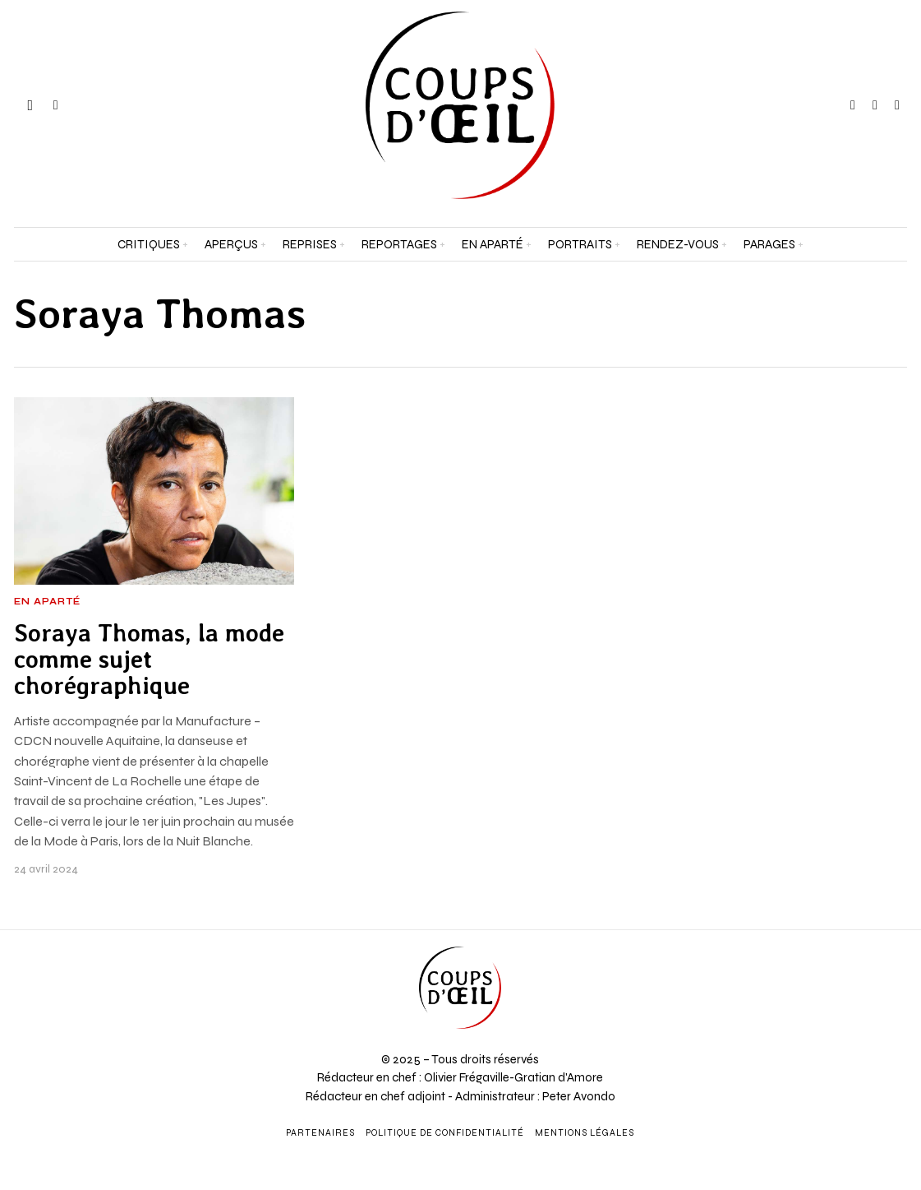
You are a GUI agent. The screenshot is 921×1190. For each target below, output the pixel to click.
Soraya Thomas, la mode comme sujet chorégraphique (149, 660)
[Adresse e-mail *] (806, 988)
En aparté (47, 602)
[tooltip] (853, 105)
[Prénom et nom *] (806, 927)
